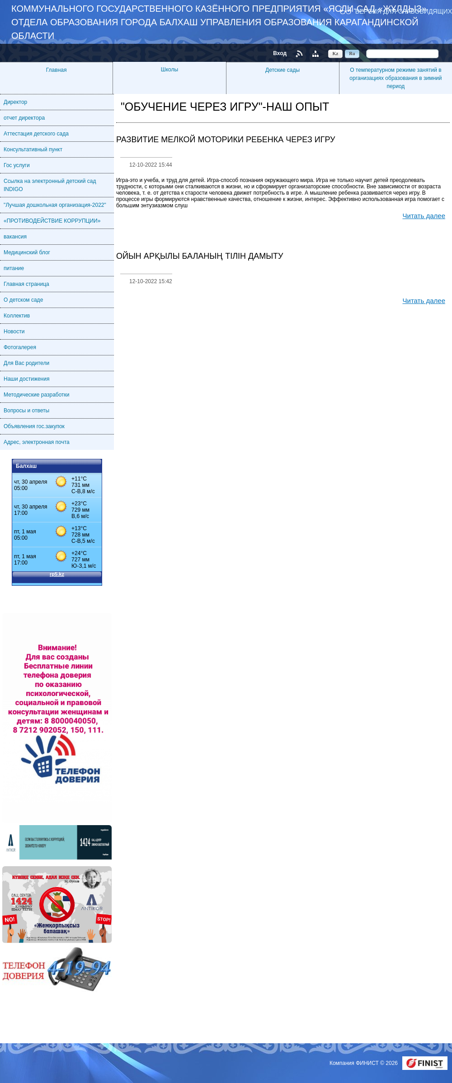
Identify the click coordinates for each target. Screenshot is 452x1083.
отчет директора (24, 118)
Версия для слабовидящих (403, 11)
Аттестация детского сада (36, 134)
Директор (15, 102)
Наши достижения (26, 379)
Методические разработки (37, 395)
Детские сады (282, 70)
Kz (336, 53)
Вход (280, 53)
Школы (169, 69)
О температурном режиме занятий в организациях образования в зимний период (395, 78)
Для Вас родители (26, 363)
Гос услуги (17, 165)
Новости (14, 331)
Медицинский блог (27, 252)
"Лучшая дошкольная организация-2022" (55, 205)
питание (14, 268)
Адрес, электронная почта (37, 442)
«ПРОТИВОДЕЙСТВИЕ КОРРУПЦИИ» (52, 221)
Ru (352, 53)
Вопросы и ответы (26, 410)
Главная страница (26, 284)
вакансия (15, 236)
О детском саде (23, 300)
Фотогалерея (20, 347)
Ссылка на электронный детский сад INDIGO (50, 185)
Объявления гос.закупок (34, 426)
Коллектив (17, 316)
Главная (56, 70)
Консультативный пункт (33, 149)
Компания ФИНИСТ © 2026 (364, 1063)
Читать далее (424, 215)
